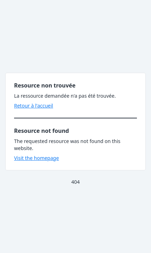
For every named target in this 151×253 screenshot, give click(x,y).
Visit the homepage (36, 158)
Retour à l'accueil (33, 105)
